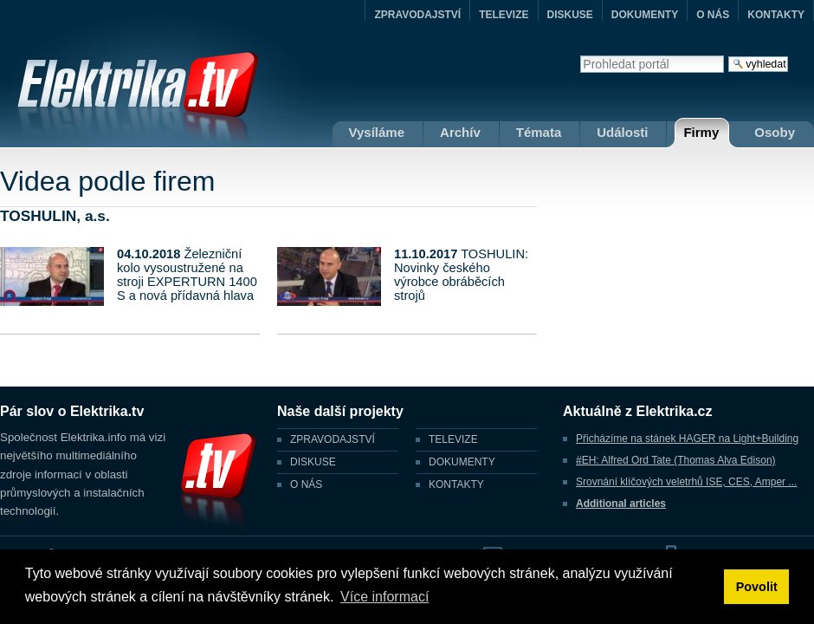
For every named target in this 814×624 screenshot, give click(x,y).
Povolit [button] (757, 587)
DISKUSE (570, 15)
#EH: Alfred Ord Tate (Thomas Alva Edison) (676, 460)
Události (622, 132)
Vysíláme (377, 132)
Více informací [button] (384, 596)
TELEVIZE (503, 15)
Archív (460, 132)
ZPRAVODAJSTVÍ (417, 15)
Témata (539, 132)
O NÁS (712, 15)
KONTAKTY (775, 15)
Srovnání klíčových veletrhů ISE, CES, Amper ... (686, 482)
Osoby (774, 132)
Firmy (701, 132)
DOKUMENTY (644, 15)
